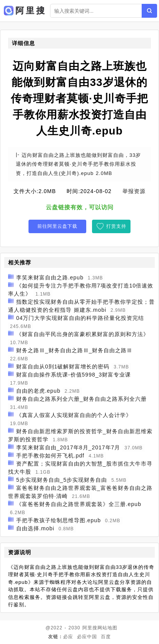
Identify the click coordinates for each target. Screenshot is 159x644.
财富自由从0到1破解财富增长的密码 (63, 366)
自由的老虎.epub (38, 391)
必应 (68, 636)
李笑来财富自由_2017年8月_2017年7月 (68, 447)
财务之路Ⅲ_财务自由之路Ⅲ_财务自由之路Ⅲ (74, 350)
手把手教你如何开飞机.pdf (50, 455)
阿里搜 (89, 628)
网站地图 (107, 628)
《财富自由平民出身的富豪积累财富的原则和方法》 (82, 334)
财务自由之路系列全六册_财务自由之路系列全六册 (81, 399)
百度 (106, 636)
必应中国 (87, 636)
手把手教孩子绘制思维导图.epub (58, 520)
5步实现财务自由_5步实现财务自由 (61, 480)
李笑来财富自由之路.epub (50, 277)
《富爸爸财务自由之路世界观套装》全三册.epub (78, 504)
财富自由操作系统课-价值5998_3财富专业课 (73, 375)
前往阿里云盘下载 (57, 226)
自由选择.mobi (35, 528)
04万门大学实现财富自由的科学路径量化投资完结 (80, 318)
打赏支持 (116, 226)
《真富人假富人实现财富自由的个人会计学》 (74, 415)
